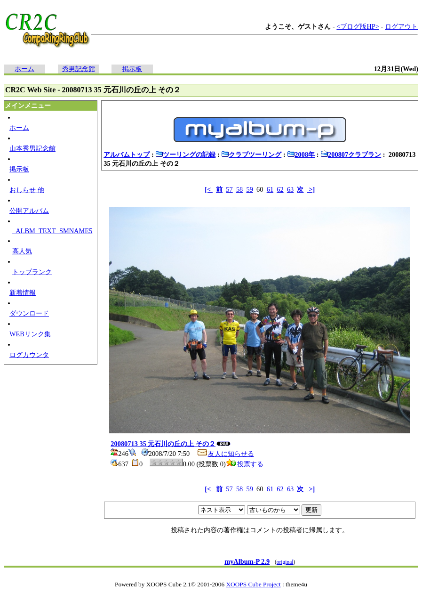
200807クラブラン (350, 154)
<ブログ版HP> (357, 26)
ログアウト (401, 26)
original (285, 562)
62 (280, 189)
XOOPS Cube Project (253, 584)
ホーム (24, 69)
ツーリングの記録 (185, 154)
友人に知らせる (225, 453)
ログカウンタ (29, 354)
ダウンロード (29, 313)
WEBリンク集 (30, 334)
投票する (244, 464)
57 (229, 189)
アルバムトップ (127, 154)
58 (239, 189)
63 (290, 189)
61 (270, 189)
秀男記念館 (78, 69)
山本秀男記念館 (32, 148)
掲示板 (132, 69)
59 (250, 189)
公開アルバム (29, 210)
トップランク (32, 272)
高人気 (22, 251)
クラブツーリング (251, 154)
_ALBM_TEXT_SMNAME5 (52, 231)
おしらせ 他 (26, 190)
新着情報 (22, 292)
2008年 (301, 154)
